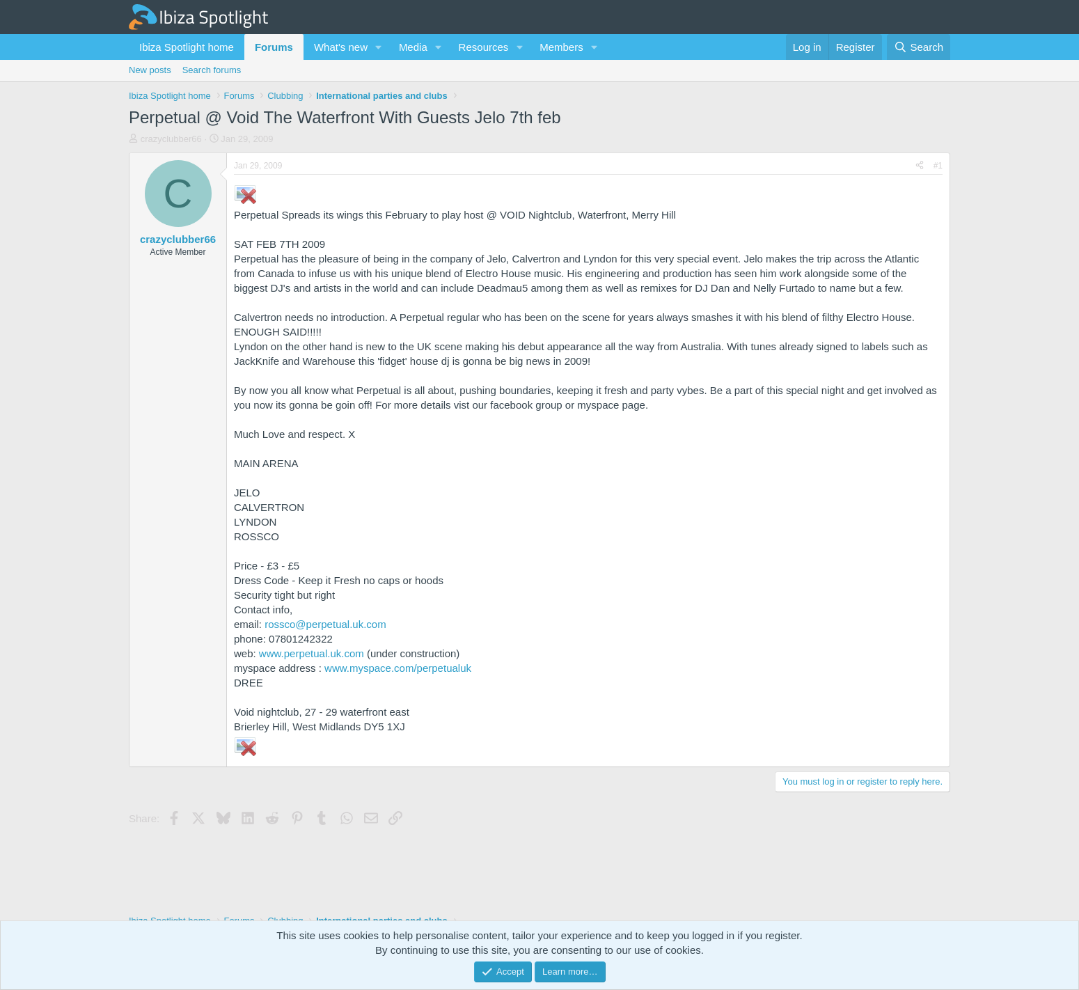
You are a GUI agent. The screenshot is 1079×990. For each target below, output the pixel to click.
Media (413, 47)
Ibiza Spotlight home (186, 47)
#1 (938, 166)
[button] (378, 47)
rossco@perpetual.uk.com (325, 624)
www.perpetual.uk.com (311, 653)
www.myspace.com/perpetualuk (397, 668)
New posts (150, 70)
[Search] (918, 47)
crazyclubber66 (171, 139)
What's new (341, 47)
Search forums (212, 70)
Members (561, 47)
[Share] (920, 166)
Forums (274, 47)
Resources (484, 47)
